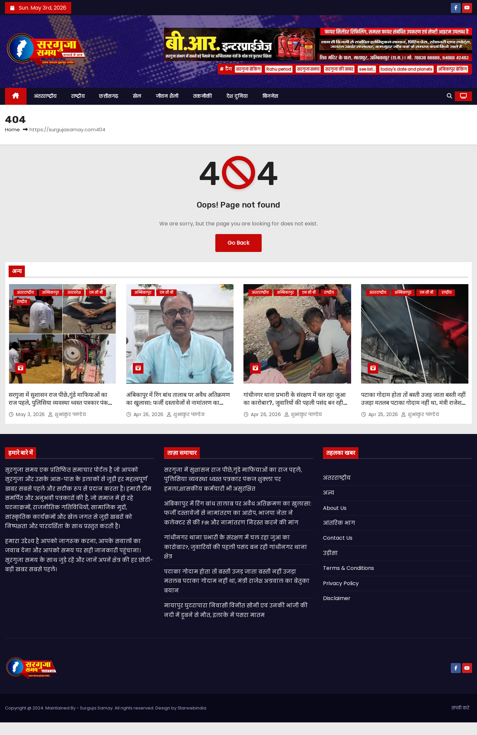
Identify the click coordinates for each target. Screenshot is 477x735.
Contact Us (337, 538)
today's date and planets (406, 69)
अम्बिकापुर (50, 292)
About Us (334, 508)
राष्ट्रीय (78, 96)
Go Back (238, 243)
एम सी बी (96, 292)
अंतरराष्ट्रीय (45, 96)
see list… (367, 69)
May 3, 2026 (31, 414)
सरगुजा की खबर (339, 69)
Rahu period (278, 69)
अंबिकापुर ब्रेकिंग (452, 69)
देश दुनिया (237, 96)
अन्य (328, 493)
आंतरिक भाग (339, 523)
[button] (449, 96)
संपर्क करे (460, 708)
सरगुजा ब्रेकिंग (248, 69)
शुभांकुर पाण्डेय (67, 414)
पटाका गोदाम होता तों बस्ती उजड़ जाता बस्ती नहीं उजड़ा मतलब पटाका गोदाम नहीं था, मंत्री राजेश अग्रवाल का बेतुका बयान (413, 402)
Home (12, 129)
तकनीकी (202, 96)
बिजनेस (270, 96)
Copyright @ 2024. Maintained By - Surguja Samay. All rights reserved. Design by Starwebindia (105, 708)
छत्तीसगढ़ (108, 96)
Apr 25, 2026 (384, 414)
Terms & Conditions (348, 568)
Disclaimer (336, 598)
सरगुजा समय (308, 69)
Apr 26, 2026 (149, 414)
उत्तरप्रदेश (74, 292)
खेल (137, 96)
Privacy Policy (341, 583)
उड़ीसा (330, 553)
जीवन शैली (167, 96)
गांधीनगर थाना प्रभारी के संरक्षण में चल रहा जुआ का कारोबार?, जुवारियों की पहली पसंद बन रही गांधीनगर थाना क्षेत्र (294, 402)
